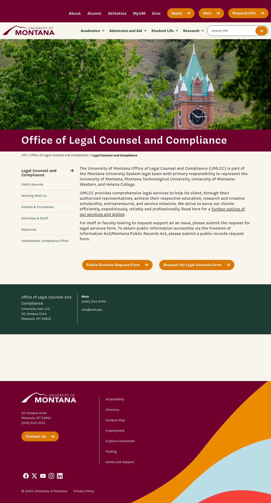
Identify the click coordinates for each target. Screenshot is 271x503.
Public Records (32, 184)
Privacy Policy (84, 491)
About (75, 13)
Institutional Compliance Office (44, 241)
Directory (112, 410)
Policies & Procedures (37, 207)
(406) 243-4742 (94, 301)
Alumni (94, 13)
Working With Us (33, 196)
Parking (111, 452)
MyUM (139, 13)
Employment (115, 431)
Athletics (117, 13)
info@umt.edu (92, 310)
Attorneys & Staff (34, 218)
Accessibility (114, 399)
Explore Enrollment (120, 441)
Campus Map (115, 420)
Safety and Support (119, 462)
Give (156, 13)
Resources (29, 230)
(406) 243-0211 (33, 423)
